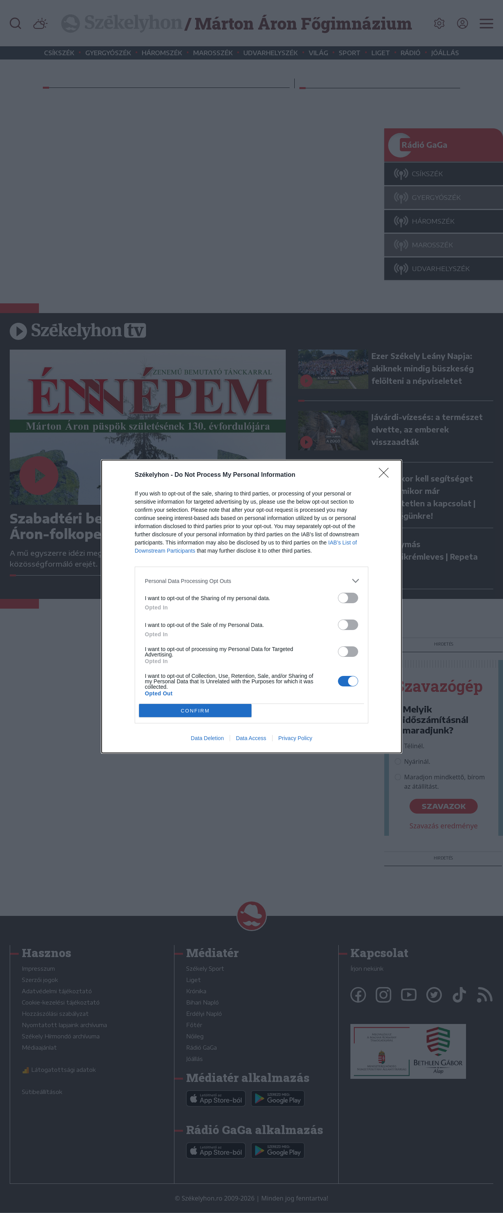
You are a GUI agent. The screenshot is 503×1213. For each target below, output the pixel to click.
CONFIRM (195, 711)
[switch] (348, 598)
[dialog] (251, 606)
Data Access (251, 738)
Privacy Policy (295, 738)
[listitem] (251, 581)
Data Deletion (207, 738)
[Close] (386, 475)
